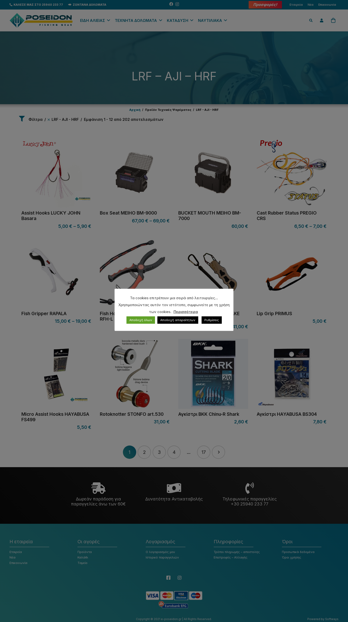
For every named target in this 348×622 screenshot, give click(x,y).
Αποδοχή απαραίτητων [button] (177, 320)
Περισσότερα (186, 311)
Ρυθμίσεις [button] (211, 320)
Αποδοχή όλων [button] (140, 320)
